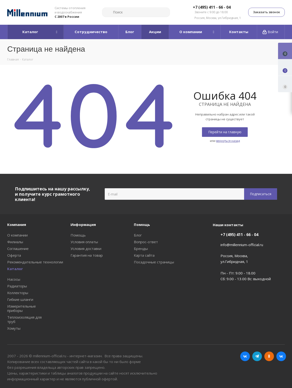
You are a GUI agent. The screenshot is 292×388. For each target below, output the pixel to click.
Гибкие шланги (20, 299)
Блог (138, 235)
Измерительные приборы (21, 308)
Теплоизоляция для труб (24, 319)
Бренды (141, 248)
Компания (16, 224)
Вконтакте (245, 356)
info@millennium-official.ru (242, 244)
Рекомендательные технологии (35, 262)
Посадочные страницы (154, 262)
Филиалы (15, 241)
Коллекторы (17, 292)
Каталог (15, 268)
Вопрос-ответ (146, 241)
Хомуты (13, 328)
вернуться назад (228, 141)
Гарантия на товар (87, 255)
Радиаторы (17, 286)
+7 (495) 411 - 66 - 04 (212, 7)
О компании (17, 235)
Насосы (13, 279)
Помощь (78, 235)
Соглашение (18, 248)
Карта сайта (144, 255)
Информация (83, 224)
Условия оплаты (84, 241)
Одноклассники (269, 356)
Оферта (14, 255)
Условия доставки (86, 248)
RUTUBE (281, 356)
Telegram (257, 356)
